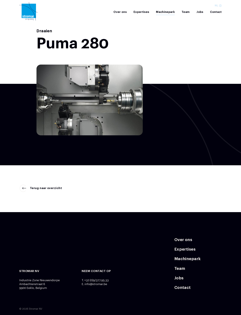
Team (186, 12)
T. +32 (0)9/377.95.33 (95, 280)
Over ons (120, 12)
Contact (216, 12)
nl (218, 5)
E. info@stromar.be (94, 284)
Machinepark (165, 12)
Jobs (199, 12)
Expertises (141, 12)
